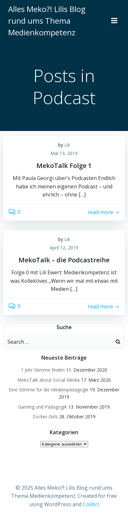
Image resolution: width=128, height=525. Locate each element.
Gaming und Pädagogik (42, 407)
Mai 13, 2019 (64, 153)
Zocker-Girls (45, 416)
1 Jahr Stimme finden (43, 370)
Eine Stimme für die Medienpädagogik (48, 390)
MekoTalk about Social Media (48, 380)
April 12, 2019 (64, 248)
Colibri (91, 504)
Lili (67, 145)
